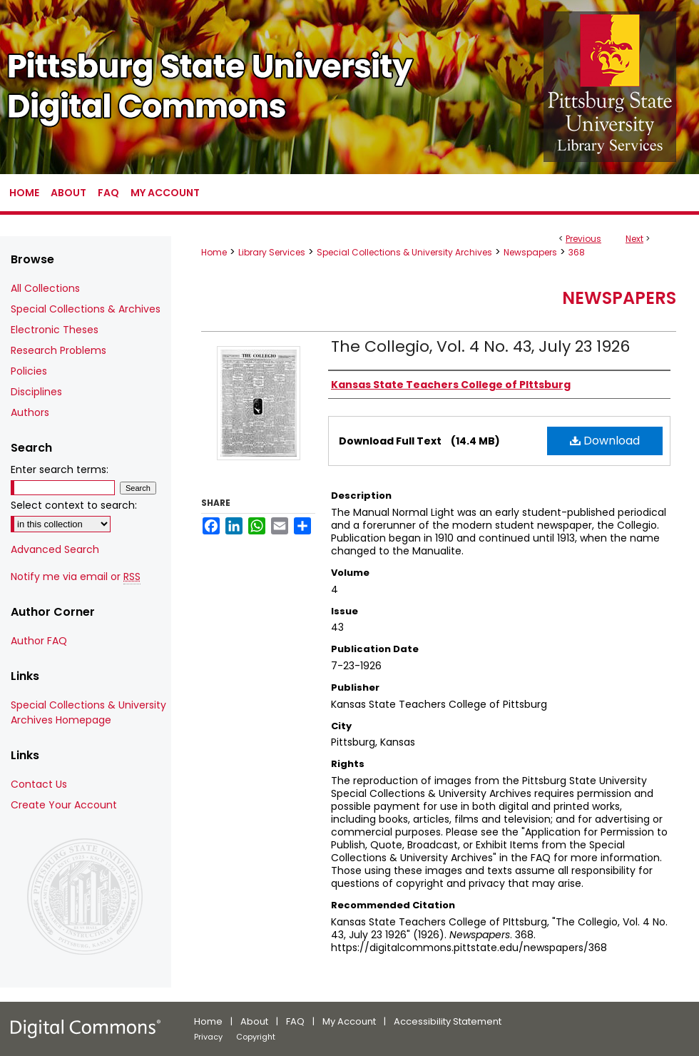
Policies (29, 371)
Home (214, 252)
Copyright (255, 1036)
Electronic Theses (54, 330)
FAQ (295, 1021)
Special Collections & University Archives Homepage (88, 712)
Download (605, 440)
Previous (583, 239)
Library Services (271, 252)
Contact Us (39, 784)
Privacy (208, 1036)
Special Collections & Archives (85, 309)
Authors (30, 412)
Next (634, 239)
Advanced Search (55, 549)
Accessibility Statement (447, 1021)
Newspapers (530, 252)
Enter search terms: (59, 469)
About (254, 1021)
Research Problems (58, 350)
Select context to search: (74, 505)
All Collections (45, 288)
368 (576, 252)
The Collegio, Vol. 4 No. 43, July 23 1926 (480, 346)
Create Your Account (64, 805)
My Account (349, 1021)
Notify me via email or (76, 576)
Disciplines (36, 392)
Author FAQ (39, 641)
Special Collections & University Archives (404, 252)
